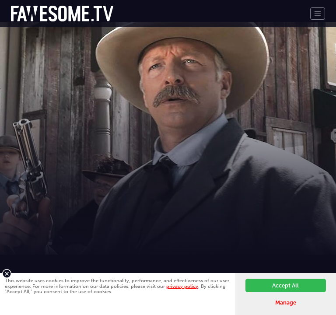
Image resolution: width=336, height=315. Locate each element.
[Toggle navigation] (317, 13)
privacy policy (182, 286)
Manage (285, 302)
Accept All (285, 285)
